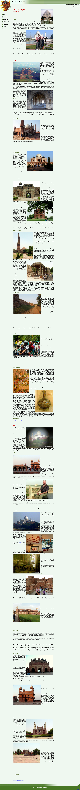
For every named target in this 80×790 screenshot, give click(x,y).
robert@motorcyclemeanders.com (75, 6)
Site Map (78, 789)
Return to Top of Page (15, 780)
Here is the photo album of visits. (18, 420)
